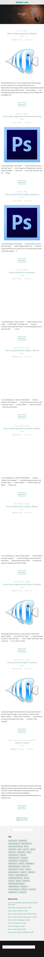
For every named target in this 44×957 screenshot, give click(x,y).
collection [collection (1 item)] (12, 852)
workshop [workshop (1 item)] (22, 892)
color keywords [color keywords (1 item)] (13, 855)
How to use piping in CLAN (16, 926)
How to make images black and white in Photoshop (22, 116)
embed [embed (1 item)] (21, 863)
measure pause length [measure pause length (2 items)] (15, 878)
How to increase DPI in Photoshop (22, 272)
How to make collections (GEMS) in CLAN (21, 932)
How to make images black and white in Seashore (22, 584)
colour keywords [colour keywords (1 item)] (14, 858)
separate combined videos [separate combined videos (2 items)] (16, 883)
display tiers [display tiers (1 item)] (13, 863)
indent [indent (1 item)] (11, 875)
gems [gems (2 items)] (28, 869)
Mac (19, 740)
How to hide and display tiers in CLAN (19, 907)
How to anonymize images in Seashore (22, 662)
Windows (32, 740)
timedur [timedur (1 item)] (32, 889)
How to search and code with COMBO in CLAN (22, 914)
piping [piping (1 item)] (18, 881)
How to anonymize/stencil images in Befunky (22, 350)
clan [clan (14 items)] (32, 849)
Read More (22, 104)
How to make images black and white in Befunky (22, 428)
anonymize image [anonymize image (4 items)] (14, 843)
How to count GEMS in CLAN (17, 929)
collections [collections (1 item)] (21, 852)
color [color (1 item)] (29, 852)
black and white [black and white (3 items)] (26, 843)
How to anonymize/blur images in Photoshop (22, 194)
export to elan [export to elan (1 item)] (13, 869)
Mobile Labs (22, 2)
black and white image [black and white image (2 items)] (15, 846)
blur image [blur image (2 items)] (12, 849)
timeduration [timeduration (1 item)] (13, 892)
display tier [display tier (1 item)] (24, 860)
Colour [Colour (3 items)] (22, 855)
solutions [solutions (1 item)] (24, 886)
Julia (30, 39)
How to (19, 31)
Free (16, 347)
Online (25, 740)
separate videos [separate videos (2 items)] (14, 886)
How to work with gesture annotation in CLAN (22, 917)
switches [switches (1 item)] (24, 889)
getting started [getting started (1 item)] (14, 872)
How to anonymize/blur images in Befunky (22, 506)
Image (25, 31)
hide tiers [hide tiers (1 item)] (31, 872)
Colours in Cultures (22, 743)
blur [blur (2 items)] (26, 846)
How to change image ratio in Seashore (22, 33)
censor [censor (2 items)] (25, 849)
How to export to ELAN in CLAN (17, 911)
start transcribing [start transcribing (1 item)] (14, 889)
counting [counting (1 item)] (24, 858)
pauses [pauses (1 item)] (11, 881)
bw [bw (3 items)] (19, 849)
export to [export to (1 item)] (26, 866)
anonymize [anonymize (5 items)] (22, 840)
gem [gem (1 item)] (22, 869)
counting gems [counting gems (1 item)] (13, 860)
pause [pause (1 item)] (26, 878)
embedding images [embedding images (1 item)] (15, 866)
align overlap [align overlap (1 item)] (13, 840)
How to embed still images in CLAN (19, 920)
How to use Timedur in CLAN (17, 923)
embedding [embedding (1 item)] (30, 863)
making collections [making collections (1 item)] (21, 875)
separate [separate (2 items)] (26, 881)
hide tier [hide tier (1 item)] (23, 872)
